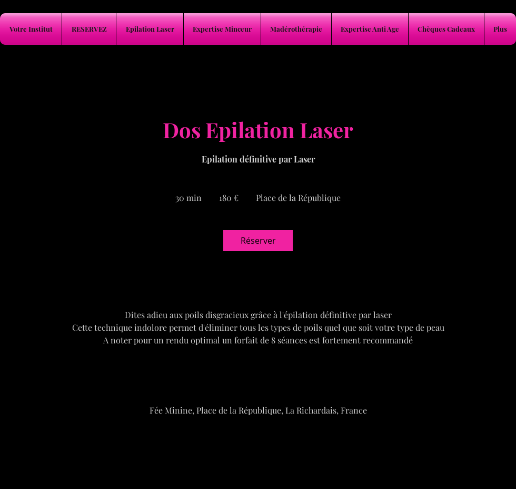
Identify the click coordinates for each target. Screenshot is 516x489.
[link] (258, 240)
